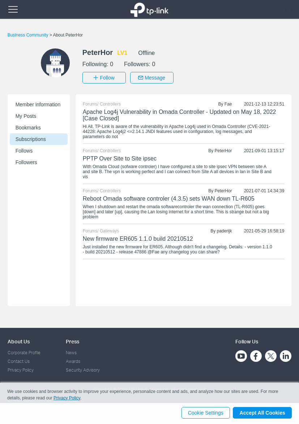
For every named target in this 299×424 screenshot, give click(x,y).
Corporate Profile (24, 352)
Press (72, 341)
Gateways (109, 230)
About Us (19, 341)
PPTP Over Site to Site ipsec (120, 158)
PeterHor (223, 150)
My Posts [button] (26, 115)
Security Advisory (83, 369)
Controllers (110, 103)
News (71, 352)
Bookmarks (28, 127)
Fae (228, 103)
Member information (38, 104)
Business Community (29, 35)
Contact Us (19, 360)
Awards (73, 360)
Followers (26, 161)
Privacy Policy (21, 369)
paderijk (224, 230)
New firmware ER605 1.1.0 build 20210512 (138, 238)
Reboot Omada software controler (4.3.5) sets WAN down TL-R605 (169, 198)
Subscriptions (31, 138)
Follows (24, 150)
